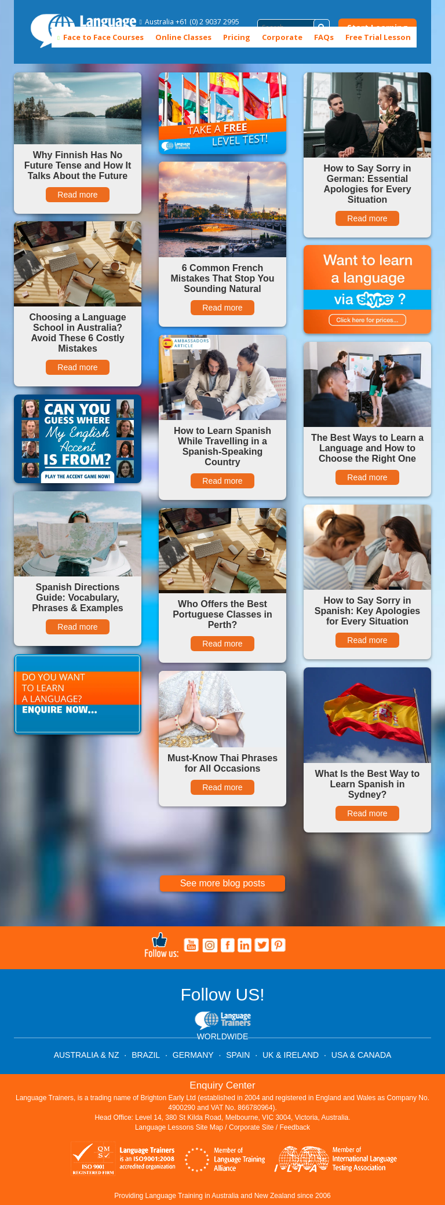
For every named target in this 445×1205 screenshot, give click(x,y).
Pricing (236, 37)
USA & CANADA (361, 1055)
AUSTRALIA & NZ (86, 1055)
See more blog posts (222, 883)
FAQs (324, 37)
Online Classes (183, 37)
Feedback (294, 1127)
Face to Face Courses (100, 37)
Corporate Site (251, 1127)
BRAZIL (146, 1055)
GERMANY (193, 1055)
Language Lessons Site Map (179, 1127)
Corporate (282, 37)
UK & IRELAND (290, 1055)
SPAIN (238, 1055)
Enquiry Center (222, 1085)
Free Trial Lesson (378, 37)
